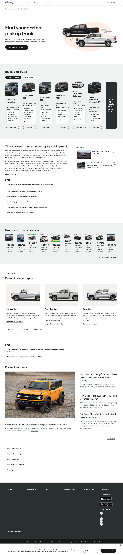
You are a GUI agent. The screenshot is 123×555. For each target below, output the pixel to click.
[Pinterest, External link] (101, 524)
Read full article (10, 174)
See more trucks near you (107, 257)
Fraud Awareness (86, 542)
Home (7, 9)
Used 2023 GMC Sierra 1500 (32, 247)
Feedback (97, 542)
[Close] (121, 545)
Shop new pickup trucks (16, 47)
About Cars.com (27, 542)
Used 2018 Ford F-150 (21, 248)
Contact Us (38, 542)
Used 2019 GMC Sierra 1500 (68, 246)
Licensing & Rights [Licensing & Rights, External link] (73, 542)
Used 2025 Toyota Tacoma (89, 247)
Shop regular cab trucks (14, 322)
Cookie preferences (91, 551)
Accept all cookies (108, 551)
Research (37, 3)
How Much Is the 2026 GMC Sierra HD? (101, 152)
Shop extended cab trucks (54, 324)
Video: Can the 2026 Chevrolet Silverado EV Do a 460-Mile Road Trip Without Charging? (99, 165)
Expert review (28, 122)
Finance (47, 3)
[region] (61, 549)
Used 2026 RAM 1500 (111, 248)
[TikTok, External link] (101, 513)
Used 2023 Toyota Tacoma (100, 247)
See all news (112, 439)
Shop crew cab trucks (90, 324)
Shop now (14, 128)
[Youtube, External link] (101, 518)
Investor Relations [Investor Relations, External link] (50, 542)
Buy (21, 3)
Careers (61, 542)
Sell (28, 3)
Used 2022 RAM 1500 (44, 248)
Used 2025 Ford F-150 (9, 248)
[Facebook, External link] (101, 516)
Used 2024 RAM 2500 (56, 248)
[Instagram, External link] (101, 521)
